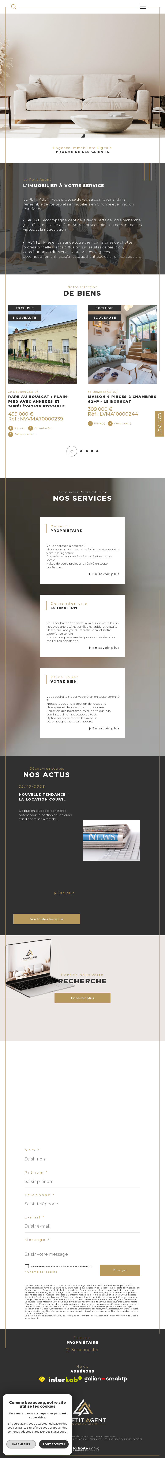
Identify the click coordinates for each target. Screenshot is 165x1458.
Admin (82, 1440)
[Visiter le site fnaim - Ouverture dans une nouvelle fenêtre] (41, 1380)
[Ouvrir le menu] (143, 7)
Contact (159, 423)
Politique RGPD (123, 1440)
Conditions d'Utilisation (114, 1316)
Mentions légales (67, 1440)
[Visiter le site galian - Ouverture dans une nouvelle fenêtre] (106, 1380)
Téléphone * (40, 1195)
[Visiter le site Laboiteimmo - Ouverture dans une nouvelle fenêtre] (82, 1453)
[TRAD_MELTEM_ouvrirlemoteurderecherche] (13, 7)
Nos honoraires (32, 1440)
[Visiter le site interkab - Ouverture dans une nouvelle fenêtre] (65, 1380)
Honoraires (94, 1440)
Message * (37, 1240)
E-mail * (35, 1217)
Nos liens (108, 1440)
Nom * (32, 1150)
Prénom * (36, 1173)
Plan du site (49, 1440)
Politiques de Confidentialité (81, 1316)
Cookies (137, 1440)
